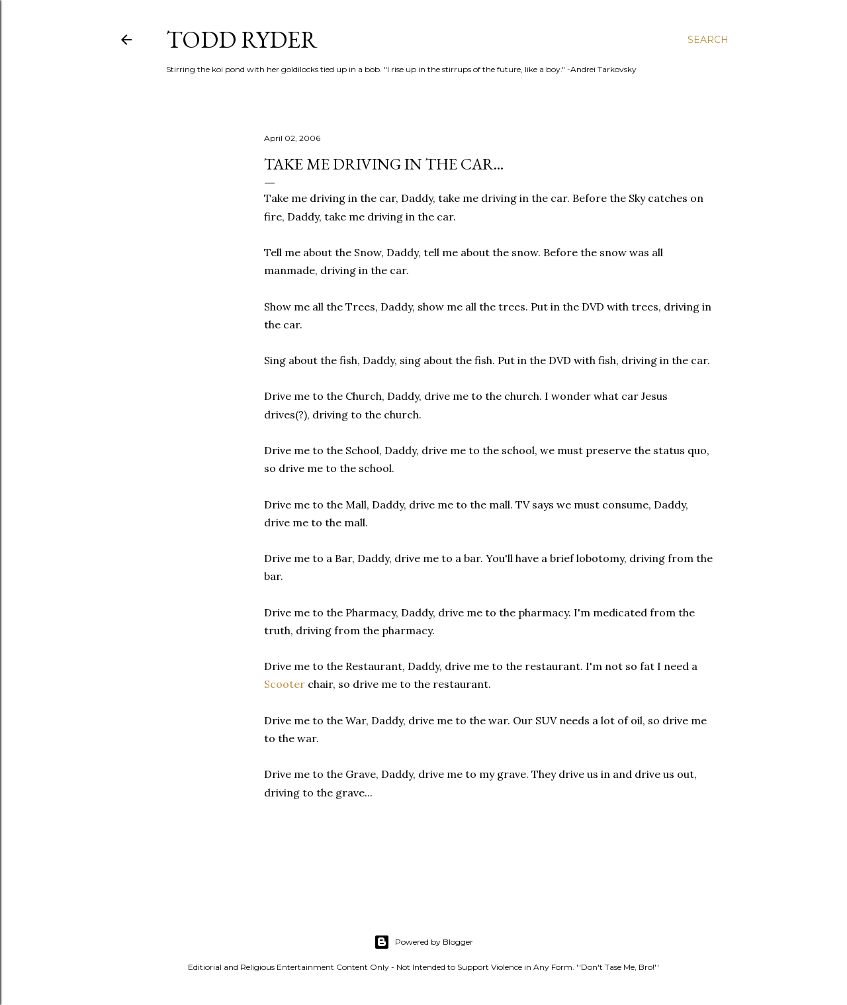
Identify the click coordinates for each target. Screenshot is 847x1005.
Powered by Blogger (423, 942)
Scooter (284, 684)
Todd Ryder (242, 39)
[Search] (708, 40)
